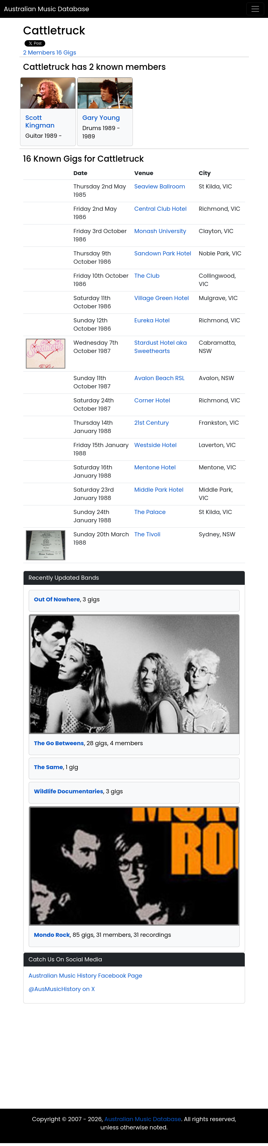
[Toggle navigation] (255, 9)
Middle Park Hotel (159, 490)
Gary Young (101, 117)
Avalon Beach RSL (159, 378)
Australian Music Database (46, 8)
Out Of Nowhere (57, 599)
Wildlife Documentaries (68, 791)
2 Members (39, 52)
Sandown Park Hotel (163, 253)
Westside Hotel (155, 445)
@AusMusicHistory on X (62, 989)
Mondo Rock (52, 935)
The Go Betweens (59, 743)
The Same (48, 767)
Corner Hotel (152, 400)
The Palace (150, 512)
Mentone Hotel (155, 467)
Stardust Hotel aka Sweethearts (160, 347)
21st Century (151, 423)
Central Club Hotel (160, 209)
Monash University (160, 231)
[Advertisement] (134, 1057)
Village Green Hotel (161, 298)
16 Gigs (66, 52)
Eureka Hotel (152, 320)
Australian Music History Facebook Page (85, 976)
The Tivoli (147, 534)
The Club (147, 276)
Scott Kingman (40, 121)
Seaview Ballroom (159, 186)
